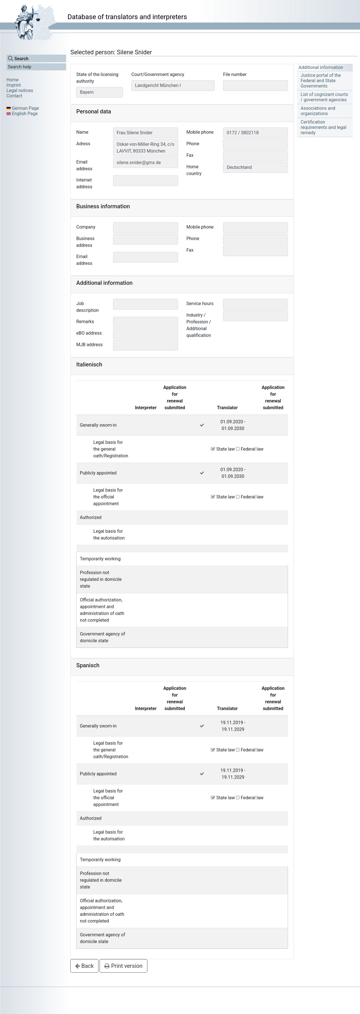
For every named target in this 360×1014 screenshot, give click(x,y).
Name (82, 132)
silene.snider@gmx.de (139, 162)
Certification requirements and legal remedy (323, 127)
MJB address (89, 344)
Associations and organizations (318, 111)
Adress (83, 143)
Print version (123, 965)
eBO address (89, 333)
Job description (87, 307)
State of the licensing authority (97, 78)
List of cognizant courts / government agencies (324, 97)
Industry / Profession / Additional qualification (198, 325)
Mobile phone (200, 132)
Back (84, 965)
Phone (192, 143)
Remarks (85, 321)
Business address (85, 242)
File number (235, 74)
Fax (190, 155)
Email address (84, 165)
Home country (194, 170)
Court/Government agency (157, 74)
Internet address (84, 183)
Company (85, 227)
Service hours (199, 303)
